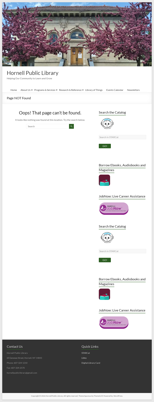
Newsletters (133, 90)
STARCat (86, 353)
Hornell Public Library (32, 73)
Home (14, 90)
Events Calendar (114, 90)
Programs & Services (44, 90)
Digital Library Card (91, 363)
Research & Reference (70, 90)
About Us (26, 90)
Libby (84, 358)
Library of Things (94, 90)
